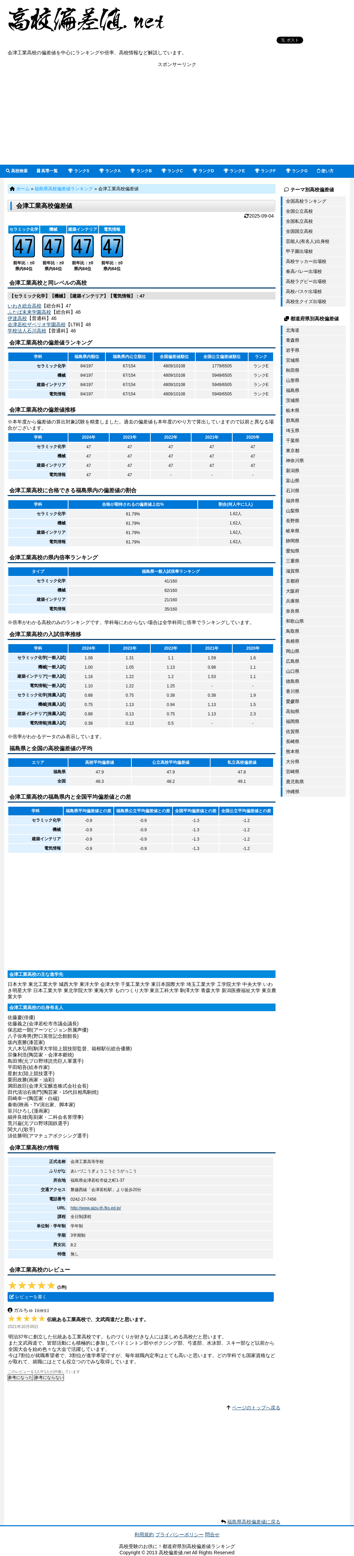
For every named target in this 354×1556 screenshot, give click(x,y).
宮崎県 (292, 771)
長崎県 (292, 741)
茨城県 (292, 400)
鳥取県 (292, 631)
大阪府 (292, 591)
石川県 (292, 490)
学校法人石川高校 (27, 330)
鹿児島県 (295, 781)
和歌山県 (295, 621)
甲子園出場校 (299, 251)
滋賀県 (292, 571)
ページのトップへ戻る (256, 1407)
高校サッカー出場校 (306, 261)
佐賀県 (292, 731)
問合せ (212, 1534)
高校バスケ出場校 (304, 291)
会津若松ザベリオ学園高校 (37, 324)
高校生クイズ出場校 (306, 301)
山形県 (292, 380)
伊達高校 (17, 318)
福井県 (292, 500)
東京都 (292, 450)
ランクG (297, 170)
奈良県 (292, 611)
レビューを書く (31, 1296)
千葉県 (292, 440)
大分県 (292, 761)
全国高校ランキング (306, 201)
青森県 (292, 340)
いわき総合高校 (24, 306)
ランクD (203, 170)
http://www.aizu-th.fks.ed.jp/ (96, 1208)
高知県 (292, 711)
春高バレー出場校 (304, 271)
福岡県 (292, 721)
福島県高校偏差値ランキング (64, 188)
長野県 (292, 520)
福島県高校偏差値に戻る (253, 1522)
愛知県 (292, 550)
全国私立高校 (299, 221)
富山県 (292, 480)
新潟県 (292, 470)
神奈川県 (295, 460)
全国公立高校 (299, 211)
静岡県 (292, 540)
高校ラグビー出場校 (306, 281)
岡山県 (292, 651)
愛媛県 (292, 701)
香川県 (292, 691)
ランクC (172, 170)
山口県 (292, 671)
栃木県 (292, 410)
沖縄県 (292, 791)
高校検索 (17, 170)
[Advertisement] (177, 116)
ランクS (78, 170)
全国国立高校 (299, 231)
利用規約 (144, 1534)
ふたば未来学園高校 (29, 312)
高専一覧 (47, 170)
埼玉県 (292, 430)
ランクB (141, 170)
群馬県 (292, 420)
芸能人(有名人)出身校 (307, 241)
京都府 (292, 581)
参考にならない (49, 1377)
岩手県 (292, 350)
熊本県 (292, 751)
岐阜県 (292, 530)
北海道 (292, 330)
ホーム (23, 188)
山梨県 (292, 510)
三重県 (292, 561)
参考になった (20, 1377)
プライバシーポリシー (179, 1534)
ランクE (234, 170)
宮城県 (292, 360)
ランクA (110, 170)
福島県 (292, 390)
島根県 (292, 641)
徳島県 (292, 681)
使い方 (325, 170)
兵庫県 (292, 601)
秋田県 (292, 370)
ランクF (265, 170)
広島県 (292, 661)
